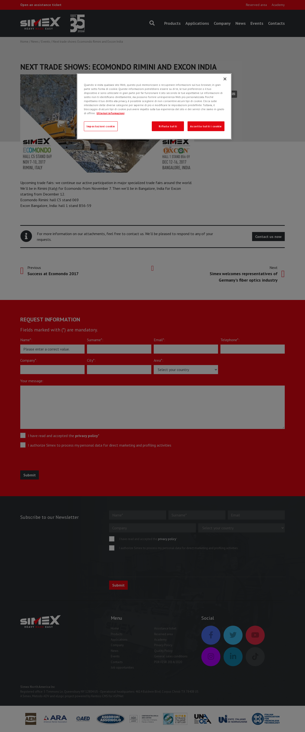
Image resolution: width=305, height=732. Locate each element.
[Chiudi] (225, 79)
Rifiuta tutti (168, 126)
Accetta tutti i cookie (206, 126)
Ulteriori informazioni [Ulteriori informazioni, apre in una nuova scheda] (110, 113)
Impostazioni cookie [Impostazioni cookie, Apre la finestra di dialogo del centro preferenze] (100, 126)
